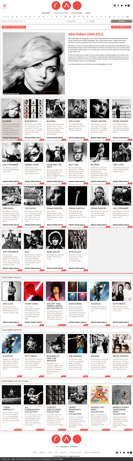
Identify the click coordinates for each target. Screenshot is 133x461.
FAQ (56, 452)
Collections (76, 13)
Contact (63, 452)
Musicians (46, 13)
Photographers (61, 13)
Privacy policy (75, 452)
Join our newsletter (121, 27)
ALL (127, 17)
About (88, 13)
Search (121, 21)
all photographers (14, 27)
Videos (42, 452)
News (35, 452)
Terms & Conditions (92, 452)
